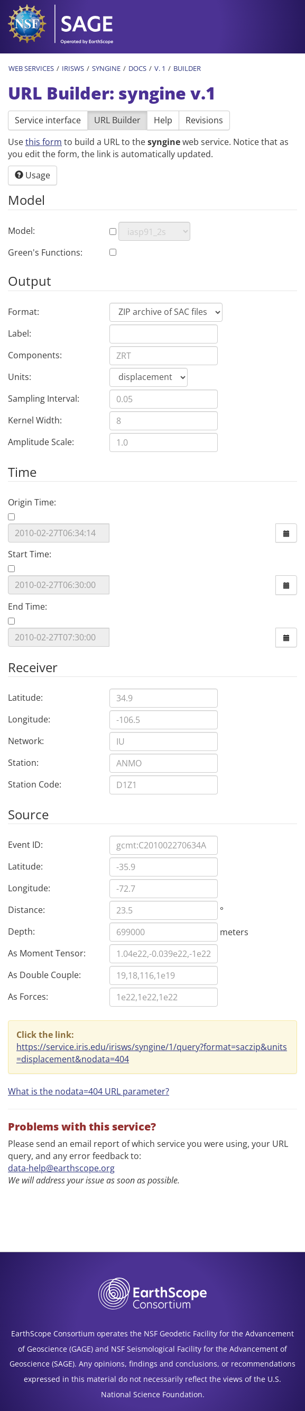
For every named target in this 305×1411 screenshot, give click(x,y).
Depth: (21, 931)
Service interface (48, 120)
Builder (187, 68)
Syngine (106, 68)
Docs (137, 68)
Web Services (31, 68)
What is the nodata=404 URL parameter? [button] (88, 1091)
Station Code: (34, 784)
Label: (19, 333)
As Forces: (28, 996)
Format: (23, 312)
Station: (23, 762)
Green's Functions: (45, 252)
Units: (19, 377)
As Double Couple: (44, 975)
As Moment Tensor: (47, 953)
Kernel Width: (35, 420)
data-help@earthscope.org (61, 1168)
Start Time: (29, 554)
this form (43, 142)
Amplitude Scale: (41, 442)
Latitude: (25, 697)
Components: (35, 355)
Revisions (204, 120)
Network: (26, 741)
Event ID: (25, 845)
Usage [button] (32, 175)
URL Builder (117, 120)
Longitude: (29, 719)
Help (163, 120)
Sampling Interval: (43, 398)
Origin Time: (32, 502)
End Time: (27, 606)
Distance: (26, 910)
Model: (21, 231)
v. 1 (159, 68)
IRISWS (73, 68)
